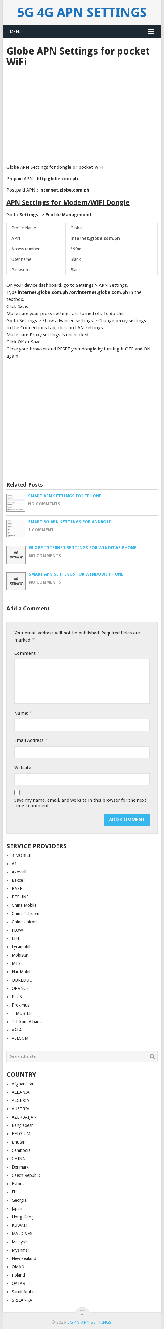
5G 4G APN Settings (82, 12)
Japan (17, 1208)
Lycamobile (22, 946)
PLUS (17, 996)
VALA (17, 1029)
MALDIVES (22, 1233)
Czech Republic (26, 1175)
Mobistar (20, 955)
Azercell (19, 871)
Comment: (27, 653)
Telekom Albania (27, 1021)
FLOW (17, 930)
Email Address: (31, 740)
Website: (23, 767)
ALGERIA (20, 1100)
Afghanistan (23, 1083)
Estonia (19, 1183)
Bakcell (18, 880)
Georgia (19, 1200)
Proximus (20, 1005)
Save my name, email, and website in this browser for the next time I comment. (80, 802)
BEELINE (20, 896)
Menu (16, 31)
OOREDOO (22, 980)
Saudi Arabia (24, 1291)
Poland (18, 1275)
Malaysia (20, 1241)
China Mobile (24, 905)
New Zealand (24, 1258)
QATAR (18, 1283)
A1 (14, 863)
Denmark (20, 1167)
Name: (22, 713)
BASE (17, 888)
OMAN (18, 1266)
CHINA (18, 1158)
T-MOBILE (22, 1013)
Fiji (14, 1191)
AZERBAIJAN (24, 1117)
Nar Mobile (22, 971)
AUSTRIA (21, 1108)
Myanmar (20, 1250)
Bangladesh (23, 1125)
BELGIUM (21, 1133)
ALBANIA (21, 1092)
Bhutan (19, 1142)
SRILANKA (22, 1300)
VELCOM (20, 1038)
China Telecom (25, 913)
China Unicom (25, 921)
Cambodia (21, 1150)
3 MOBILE (21, 855)
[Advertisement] (82, 114)
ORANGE (20, 988)
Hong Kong (23, 1216)
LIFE (16, 938)
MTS (16, 963)
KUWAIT (20, 1225)
